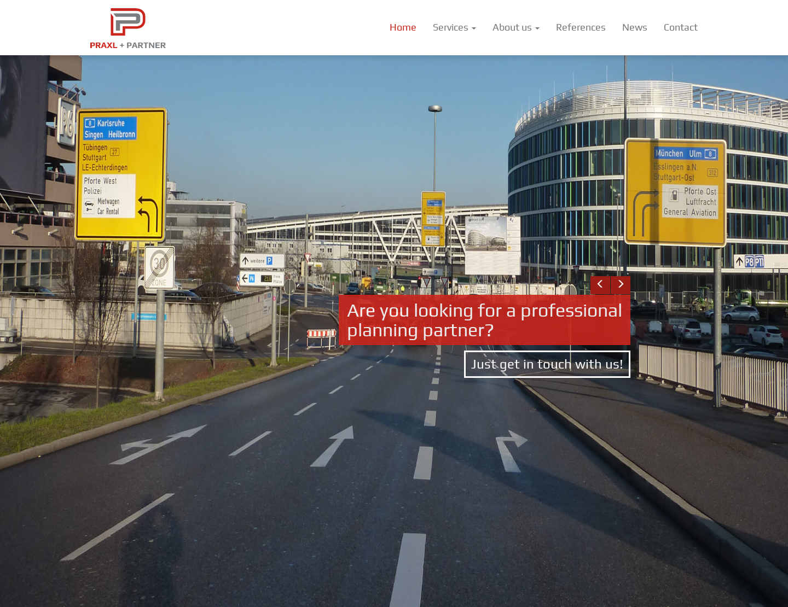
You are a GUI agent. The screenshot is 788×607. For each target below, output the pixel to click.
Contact (681, 27)
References (581, 27)
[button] (600, 285)
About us (516, 27)
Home (403, 27)
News (634, 27)
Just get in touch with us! (547, 364)
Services (454, 27)
